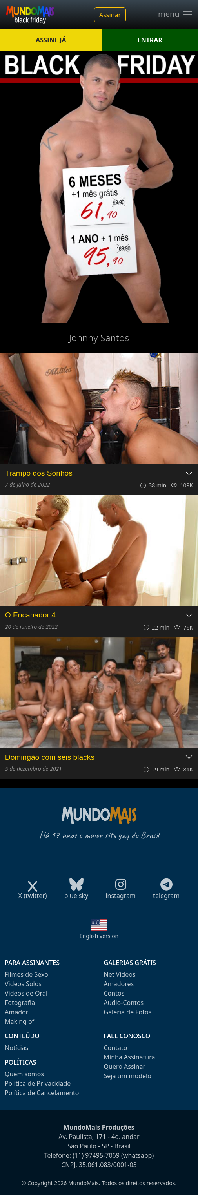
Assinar (110, 15)
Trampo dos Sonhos (39, 473)
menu (175, 15)
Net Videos (120, 974)
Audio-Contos (124, 1002)
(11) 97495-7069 (96, 1155)
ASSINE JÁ (51, 40)
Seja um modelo (127, 1076)
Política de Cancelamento (42, 1092)
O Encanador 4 (30, 615)
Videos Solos (23, 984)
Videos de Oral (26, 993)
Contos (114, 993)
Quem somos (24, 1074)
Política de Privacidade (38, 1083)
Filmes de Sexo (26, 974)
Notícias (16, 1047)
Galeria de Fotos (128, 1012)
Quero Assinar (125, 1066)
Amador (16, 1012)
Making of (19, 1021)
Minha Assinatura (129, 1057)
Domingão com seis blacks (49, 757)
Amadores (119, 984)
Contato (115, 1047)
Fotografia (20, 1002)
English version (99, 936)
